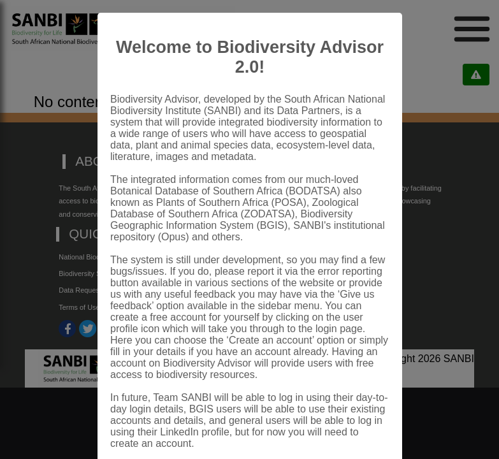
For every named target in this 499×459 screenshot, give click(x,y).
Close (361, 423)
